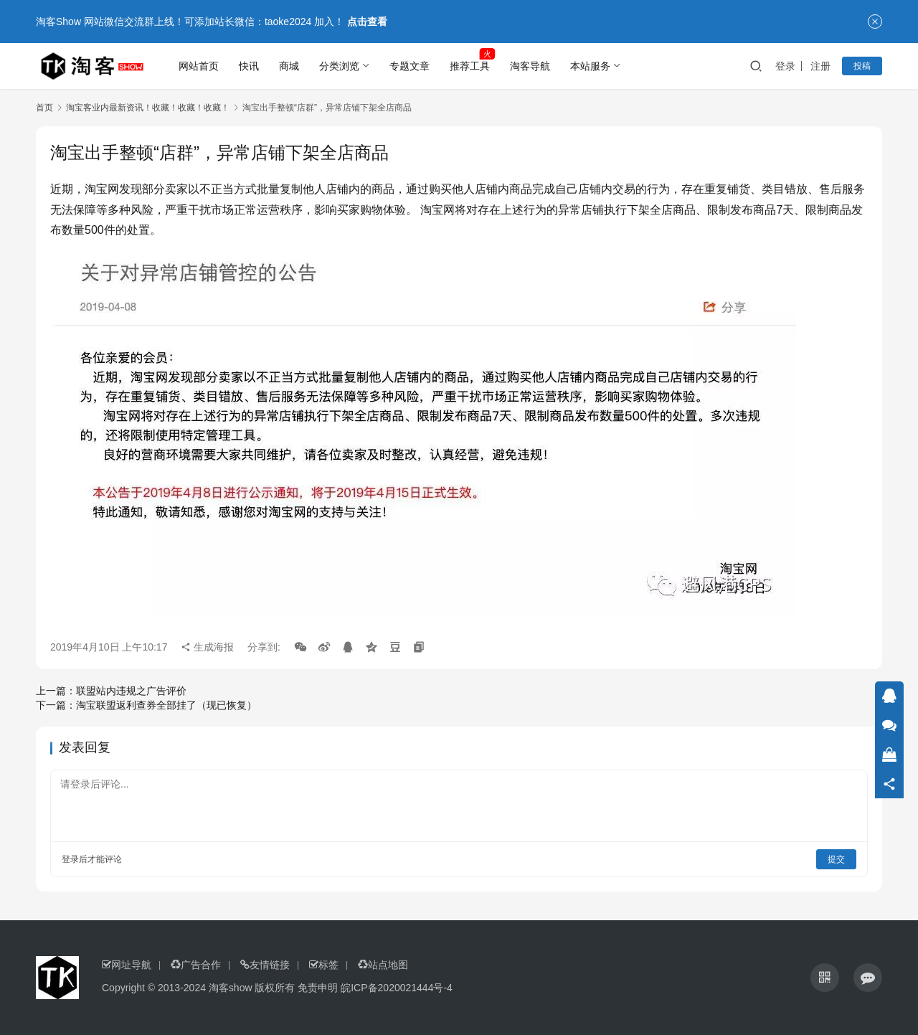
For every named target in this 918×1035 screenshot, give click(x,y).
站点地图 (383, 964)
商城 (289, 66)
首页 (44, 108)
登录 (785, 66)
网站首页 (199, 66)
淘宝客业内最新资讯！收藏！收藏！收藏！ (148, 108)
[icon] (824, 977)
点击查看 (367, 21)
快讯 (249, 66)
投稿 (862, 66)
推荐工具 (470, 66)
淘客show (230, 987)
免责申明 (318, 987)
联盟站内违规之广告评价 (131, 690)
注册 (820, 66)
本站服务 (590, 66)
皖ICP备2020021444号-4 (397, 987)
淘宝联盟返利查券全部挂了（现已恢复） (166, 705)
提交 (836, 859)
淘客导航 (530, 66)
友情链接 (265, 964)
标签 (324, 964)
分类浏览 (339, 66)
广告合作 (196, 964)
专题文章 (409, 66)
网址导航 (126, 964)
